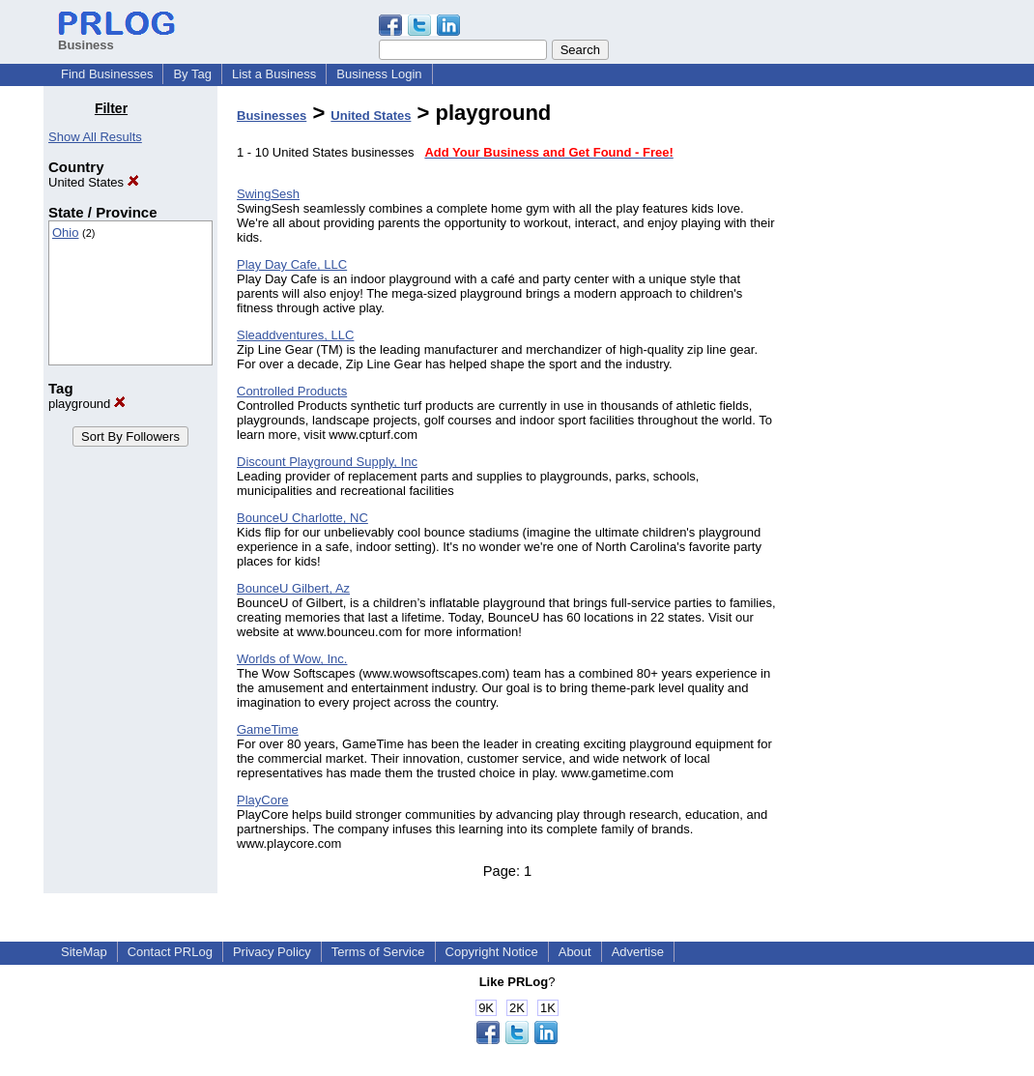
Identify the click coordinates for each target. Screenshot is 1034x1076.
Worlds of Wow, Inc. (292, 659)
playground (87, 403)
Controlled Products (292, 391)
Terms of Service (378, 952)
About (575, 952)
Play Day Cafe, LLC (292, 264)
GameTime (268, 729)
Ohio (65, 232)
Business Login (378, 74)
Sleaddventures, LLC (295, 335)
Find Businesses (107, 74)
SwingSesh (268, 194)
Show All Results (95, 137)
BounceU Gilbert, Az (293, 588)
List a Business (274, 74)
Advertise (638, 952)
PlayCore (262, 800)
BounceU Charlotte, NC (302, 517)
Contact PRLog (170, 952)
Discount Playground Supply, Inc (327, 461)
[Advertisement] (892, 391)
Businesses (271, 115)
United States (93, 182)
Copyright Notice (491, 952)
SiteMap (84, 952)
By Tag (192, 74)
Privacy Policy (272, 952)
